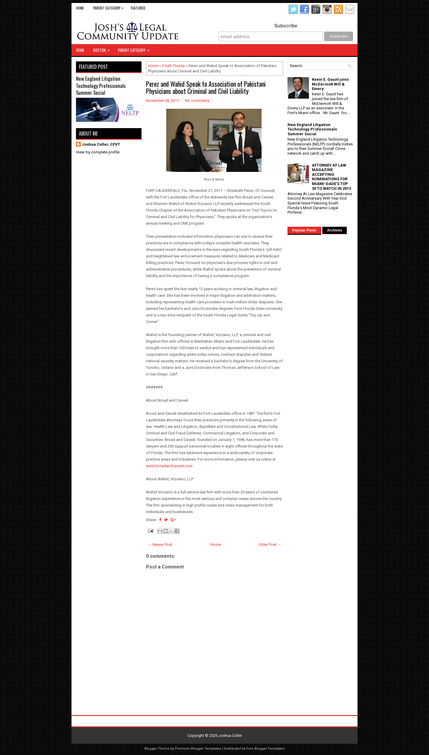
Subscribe (285, 25)
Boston (103, 48)
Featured (138, 7)
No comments (197, 100)
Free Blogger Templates (265, 749)
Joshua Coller (230, 735)
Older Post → (270, 544)
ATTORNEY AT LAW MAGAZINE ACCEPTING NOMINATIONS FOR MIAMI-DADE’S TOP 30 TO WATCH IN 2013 (331, 177)
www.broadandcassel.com (169, 466)
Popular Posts (304, 230)
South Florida (173, 65)
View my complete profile (97, 152)
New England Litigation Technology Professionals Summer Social (101, 85)
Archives (334, 230)
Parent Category (109, 6)
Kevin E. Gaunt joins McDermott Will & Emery (330, 84)
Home (80, 7)
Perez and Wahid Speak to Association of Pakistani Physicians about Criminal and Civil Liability (206, 87)
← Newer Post (160, 544)
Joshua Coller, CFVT (101, 144)
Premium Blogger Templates (198, 749)
